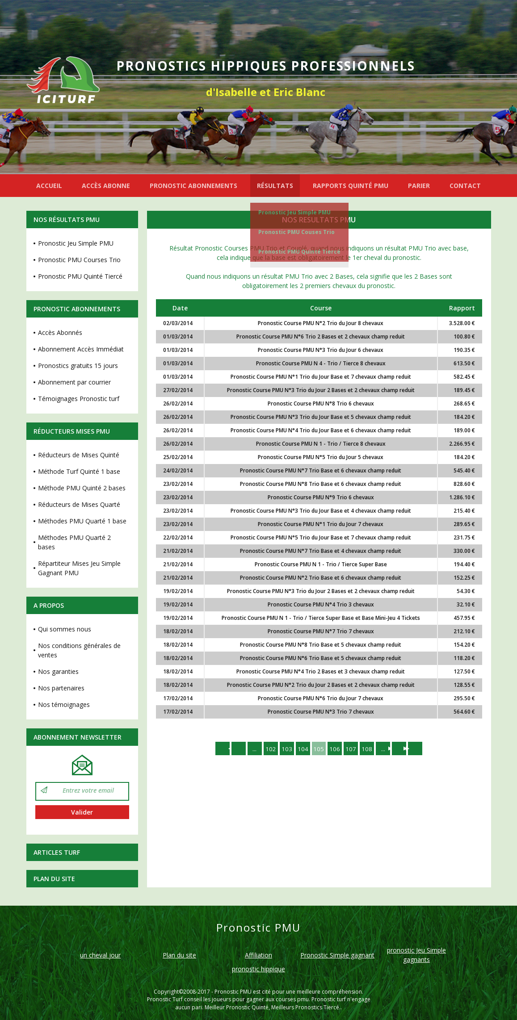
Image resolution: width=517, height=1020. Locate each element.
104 (302, 748)
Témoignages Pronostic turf (78, 398)
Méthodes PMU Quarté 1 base (82, 521)
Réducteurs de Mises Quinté (78, 455)
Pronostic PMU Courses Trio (79, 259)
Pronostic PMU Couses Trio (296, 232)
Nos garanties (58, 671)
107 (353, 748)
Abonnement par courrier (74, 382)
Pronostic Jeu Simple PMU (294, 212)
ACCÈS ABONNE (106, 185)
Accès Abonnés (60, 332)
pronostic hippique (258, 969)
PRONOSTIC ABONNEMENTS (193, 185)
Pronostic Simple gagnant (337, 955)
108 (370, 748)
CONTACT (465, 185)
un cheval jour (100, 955)
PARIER (419, 185)
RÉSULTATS (275, 185)
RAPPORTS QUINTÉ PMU (350, 185)
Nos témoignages (64, 704)
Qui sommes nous (64, 629)
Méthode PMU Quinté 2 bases (82, 488)
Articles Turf (57, 852)
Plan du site (54, 878)
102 (268, 748)
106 (336, 748)
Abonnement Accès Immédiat (81, 349)
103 (285, 748)
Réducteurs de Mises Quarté (79, 504)
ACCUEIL (49, 185)
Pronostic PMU (233, 991)
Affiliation (258, 955)
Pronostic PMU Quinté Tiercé (299, 251)
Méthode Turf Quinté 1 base (79, 471)
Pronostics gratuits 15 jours (78, 365)
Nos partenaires (61, 688)
